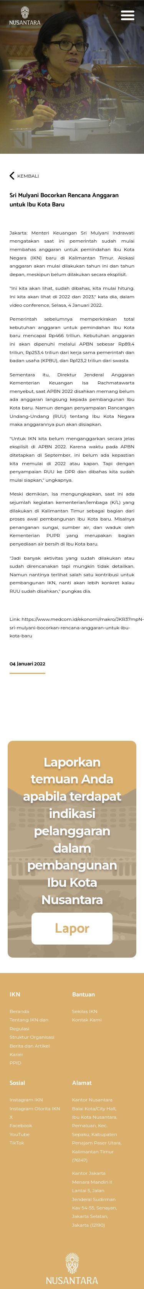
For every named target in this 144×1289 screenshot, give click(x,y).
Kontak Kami (87, 1020)
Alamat (82, 1083)
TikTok (17, 1143)
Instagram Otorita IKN (35, 1108)
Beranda (19, 1011)
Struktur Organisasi (32, 1037)
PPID (16, 1063)
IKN (15, 995)
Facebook (21, 1125)
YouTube (20, 1134)
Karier (16, 1054)
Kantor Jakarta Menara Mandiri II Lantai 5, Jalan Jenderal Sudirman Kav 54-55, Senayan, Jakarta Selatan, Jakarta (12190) (94, 1198)
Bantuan (83, 995)
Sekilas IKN (85, 1011)
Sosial (17, 1083)
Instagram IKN (26, 1100)
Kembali (28, 176)
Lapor (72, 928)
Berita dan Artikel (30, 1046)
